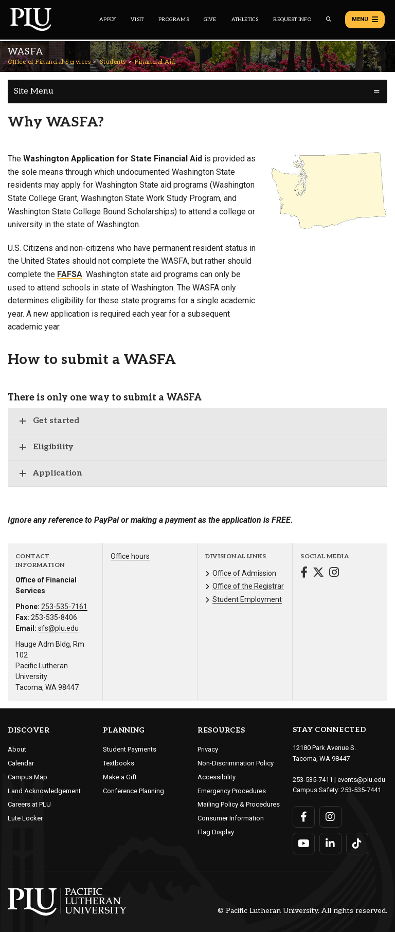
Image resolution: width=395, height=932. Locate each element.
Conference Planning (133, 791)
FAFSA (69, 274)
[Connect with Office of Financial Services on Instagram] (334, 573)
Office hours (130, 556)
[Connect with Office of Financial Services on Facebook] (304, 573)
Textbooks (118, 763)
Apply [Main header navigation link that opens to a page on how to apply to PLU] (107, 19)
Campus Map (27, 777)
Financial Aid (155, 62)
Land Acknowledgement (44, 791)
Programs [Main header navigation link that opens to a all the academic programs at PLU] (173, 19)
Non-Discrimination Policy (236, 763)
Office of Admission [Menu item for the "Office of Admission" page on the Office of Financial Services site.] (244, 573)
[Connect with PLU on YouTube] (304, 843)
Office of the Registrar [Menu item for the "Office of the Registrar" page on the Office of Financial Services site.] (248, 586)
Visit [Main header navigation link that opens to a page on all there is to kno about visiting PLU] (137, 19)
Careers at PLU (29, 804)
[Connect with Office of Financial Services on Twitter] (318, 573)
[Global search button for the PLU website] (328, 19)
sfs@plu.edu (58, 628)
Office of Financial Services (49, 62)
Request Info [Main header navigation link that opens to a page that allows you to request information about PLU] (292, 19)
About (17, 749)
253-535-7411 (313, 779)
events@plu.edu (361, 779)
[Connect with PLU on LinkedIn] (330, 843)
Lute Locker (25, 818)
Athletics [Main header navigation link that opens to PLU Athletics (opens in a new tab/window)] (245, 19)
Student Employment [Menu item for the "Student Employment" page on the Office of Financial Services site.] (247, 599)
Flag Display (216, 832)
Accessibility (217, 777)
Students (113, 62)
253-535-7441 (361, 790)
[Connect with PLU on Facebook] (304, 817)
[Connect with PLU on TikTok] (357, 843)
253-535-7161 (64, 606)
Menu (365, 19)
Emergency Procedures (232, 791)
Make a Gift (120, 777)
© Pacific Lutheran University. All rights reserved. (302, 911)
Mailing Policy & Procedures (239, 804)
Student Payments (129, 749)
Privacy (208, 749)
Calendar (21, 763)
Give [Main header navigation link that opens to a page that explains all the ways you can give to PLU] (210, 19)
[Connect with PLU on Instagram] (330, 817)
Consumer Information (231, 818)
